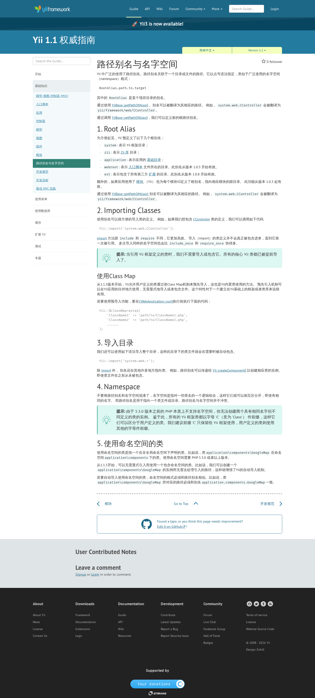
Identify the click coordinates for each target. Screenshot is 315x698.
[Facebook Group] (263, 603)
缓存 (38, 223)
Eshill (260, 649)
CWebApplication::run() (156, 301)
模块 (39, 155)
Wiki (159, 9)
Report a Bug (169, 629)
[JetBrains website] (157, 693)
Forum (174, 9)
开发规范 (42, 172)
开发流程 (42, 180)
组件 (39, 146)
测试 (38, 246)
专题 (38, 258)
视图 (39, 138)
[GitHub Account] (249, 603)
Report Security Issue (175, 636)
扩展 (152, 174)
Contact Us (40, 636)
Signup (80, 574)
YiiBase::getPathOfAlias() (130, 105)
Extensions (82, 629)
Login (275, 9)
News (36, 622)
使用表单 (41, 199)
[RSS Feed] (270, 603)
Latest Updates (171, 622)
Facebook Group (214, 629)
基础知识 (41, 86)
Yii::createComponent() (229, 370)
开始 (38, 74)
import (102, 238)
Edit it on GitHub (169, 526)
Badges (208, 643)
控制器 (40, 121)
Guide (134, 9)
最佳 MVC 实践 (46, 189)
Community (195, 9)
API (147, 9)
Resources (124, 636)
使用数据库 (42, 211)
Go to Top (186, 503)
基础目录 (154, 160)
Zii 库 (125, 152)
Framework (82, 615)
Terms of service (256, 615)
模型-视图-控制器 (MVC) (52, 96)
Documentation (85, 622)
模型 (39, 130)
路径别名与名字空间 (50, 163)
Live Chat (209, 622)
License (38, 629)
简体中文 (207, 50)
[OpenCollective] (157, 684)
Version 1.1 (257, 50)
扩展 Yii (40, 234)
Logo (78, 636)
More (217, 9)
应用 (39, 113)
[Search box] (61, 61)
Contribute (168, 615)
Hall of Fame (211, 636)
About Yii (39, 615)
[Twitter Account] (256, 603)
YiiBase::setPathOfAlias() (130, 117)
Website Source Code (260, 629)
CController (201, 219)
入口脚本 (42, 104)
